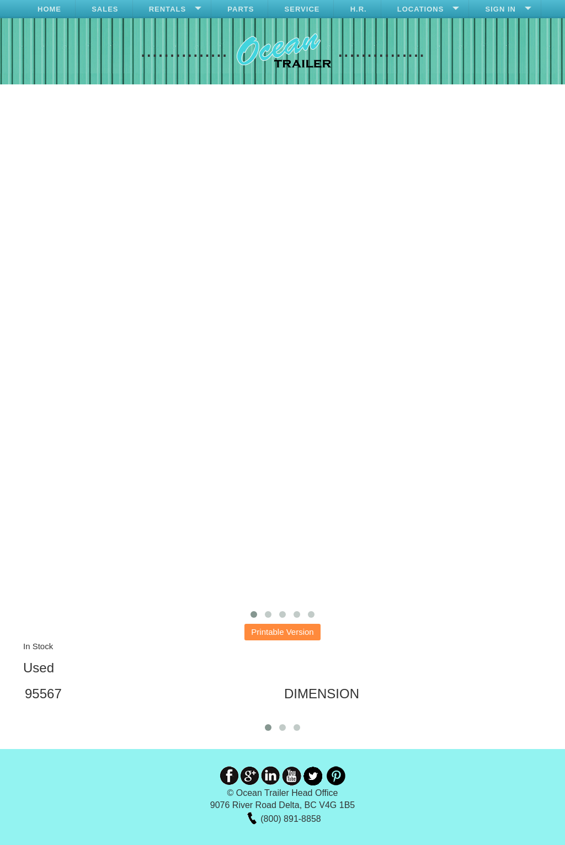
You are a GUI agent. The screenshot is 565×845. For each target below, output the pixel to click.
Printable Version (282, 632)
